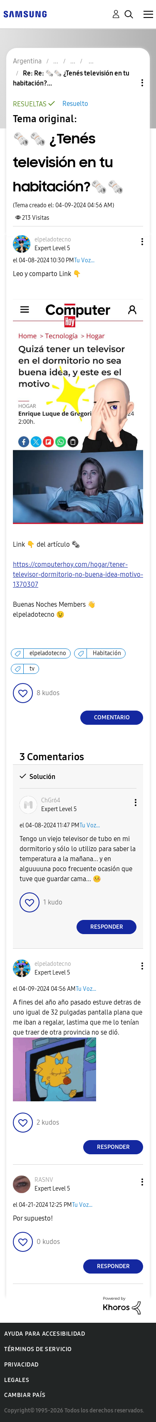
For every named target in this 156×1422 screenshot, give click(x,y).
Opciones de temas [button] (128, 82)
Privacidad (21, 1364)
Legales (16, 1380)
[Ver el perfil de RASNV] (44, 1179)
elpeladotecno (48, 653)
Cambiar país (24, 1395)
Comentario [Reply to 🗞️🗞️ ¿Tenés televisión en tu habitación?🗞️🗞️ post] (112, 717)
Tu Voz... (84, 260)
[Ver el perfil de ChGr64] (50, 800)
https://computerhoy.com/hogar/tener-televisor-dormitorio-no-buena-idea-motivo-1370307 (78, 574)
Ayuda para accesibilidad (44, 1333)
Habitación (107, 653)
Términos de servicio (38, 1349)
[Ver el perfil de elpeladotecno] (53, 239)
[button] (129, 241)
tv (32, 668)
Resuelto (75, 104)
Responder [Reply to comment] (106, 926)
